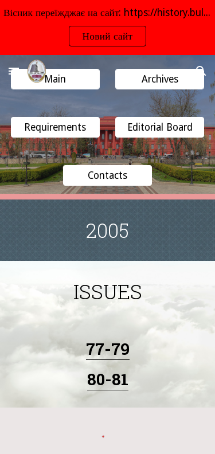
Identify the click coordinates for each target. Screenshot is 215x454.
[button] (14, 71)
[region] (107, 27)
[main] (108, 230)
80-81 (107, 379)
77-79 (108, 348)
